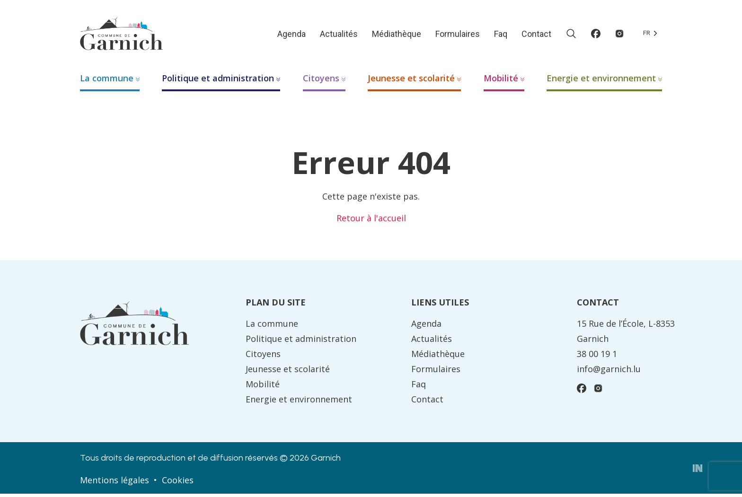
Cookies (178, 483)
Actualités (339, 35)
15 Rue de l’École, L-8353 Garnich (626, 334)
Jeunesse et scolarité (411, 81)
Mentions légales (114, 483)
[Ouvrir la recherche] (571, 35)
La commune (106, 81)
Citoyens (321, 81)
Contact (536, 35)
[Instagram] (619, 35)
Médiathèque (396, 35)
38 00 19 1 (597, 357)
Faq (500, 35)
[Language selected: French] (650, 35)
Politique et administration (218, 81)
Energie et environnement (601, 81)
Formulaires (457, 35)
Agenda (291, 35)
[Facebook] (596, 35)
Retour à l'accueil (371, 221)
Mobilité (501, 81)
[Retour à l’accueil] (125, 34)
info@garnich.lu (609, 372)
